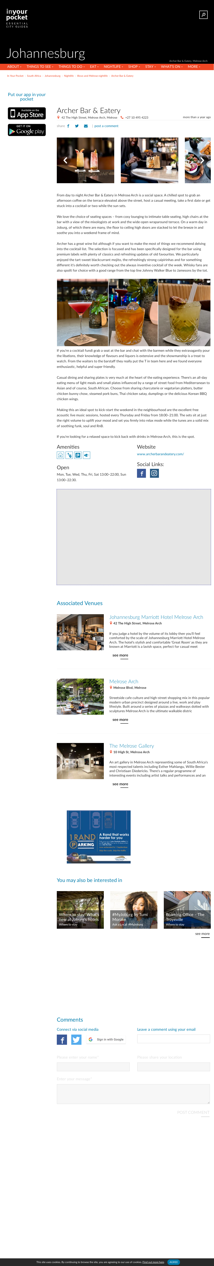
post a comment (106, 126)
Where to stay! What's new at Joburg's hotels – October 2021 (79, 917)
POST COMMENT (193, 1116)
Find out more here (153, 1262)
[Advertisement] (106, 88)
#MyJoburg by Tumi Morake (130, 917)
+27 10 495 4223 (136, 117)
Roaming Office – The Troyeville (185, 917)
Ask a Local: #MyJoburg (127, 924)
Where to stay (68, 924)
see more (120, 655)
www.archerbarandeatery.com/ (160, 454)
